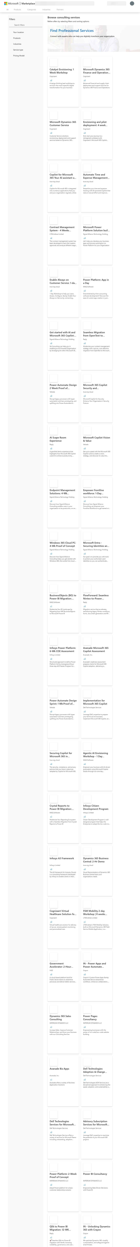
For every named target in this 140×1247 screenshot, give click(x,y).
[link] (63, 82)
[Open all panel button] (7, 9)
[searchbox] (28, 25)
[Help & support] (98, 3)
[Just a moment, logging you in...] (132, 3)
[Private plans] (105, 3)
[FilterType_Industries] (11, 44)
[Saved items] (102, 3)
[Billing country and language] (116, 3)
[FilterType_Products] (11, 38)
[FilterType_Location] (11, 32)
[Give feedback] (95, 3)
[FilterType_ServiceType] (11, 49)
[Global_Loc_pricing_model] (11, 55)
